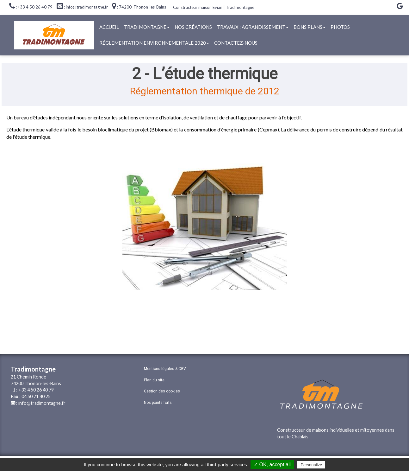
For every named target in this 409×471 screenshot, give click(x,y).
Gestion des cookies (162, 391)
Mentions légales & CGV (165, 368)
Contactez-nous (235, 43)
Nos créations (193, 27)
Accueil (109, 27)
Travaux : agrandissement (252, 27)
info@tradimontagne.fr (41, 403)
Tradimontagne (147, 27)
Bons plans (309, 27)
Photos (340, 27)
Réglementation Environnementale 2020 (154, 43)
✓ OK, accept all (272, 464)
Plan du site (154, 380)
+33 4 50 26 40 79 (36, 389)
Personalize (311, 464)
